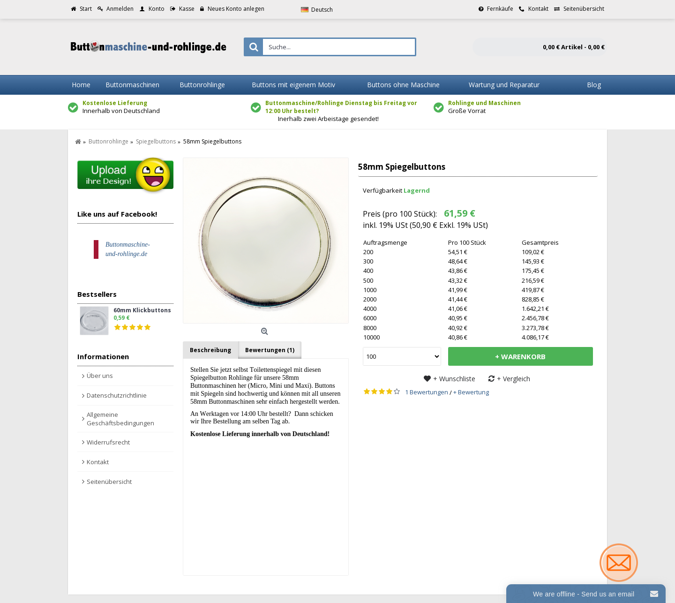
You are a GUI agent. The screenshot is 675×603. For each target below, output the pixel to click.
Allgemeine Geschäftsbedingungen (120, 418)
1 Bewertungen (426, 392)
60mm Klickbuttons (142, 310)
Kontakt (98, 462)
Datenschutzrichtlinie (117, 395)
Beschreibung (210, 350)
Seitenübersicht (109, 481)
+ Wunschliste (454, 378)
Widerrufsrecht (108, 442)
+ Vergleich (513, 378)
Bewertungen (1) (269, 350)
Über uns (100, 375)
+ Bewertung (471, 392)
